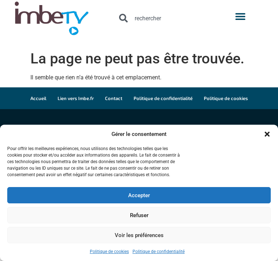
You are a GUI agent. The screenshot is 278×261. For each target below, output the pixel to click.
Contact (113, 98)
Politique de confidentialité (158, 251)
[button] (267, 134)
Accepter (139, 195)
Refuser (139, 215)
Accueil (38, 98)
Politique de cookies (109, 251)
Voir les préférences (139, 235)
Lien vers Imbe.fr (76, 98)
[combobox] (164, 18)
